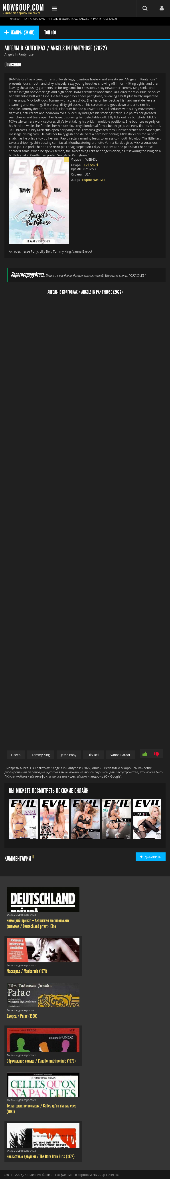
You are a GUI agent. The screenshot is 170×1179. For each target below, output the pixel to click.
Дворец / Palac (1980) (22, 1016)
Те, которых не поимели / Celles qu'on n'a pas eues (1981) (41, 1109)
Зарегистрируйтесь (27, 274)
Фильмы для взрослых (21, 915)
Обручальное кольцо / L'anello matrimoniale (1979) (41, 1061)
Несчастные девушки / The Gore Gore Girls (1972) (41, 1156)
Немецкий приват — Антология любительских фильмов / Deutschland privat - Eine (38, 923)
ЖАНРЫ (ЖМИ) (19, 33)
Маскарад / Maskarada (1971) (27, 971)
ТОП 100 (50, 33)
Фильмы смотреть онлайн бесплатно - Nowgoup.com (24, 8)
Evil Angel (91, 165)
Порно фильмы (93, 180)
